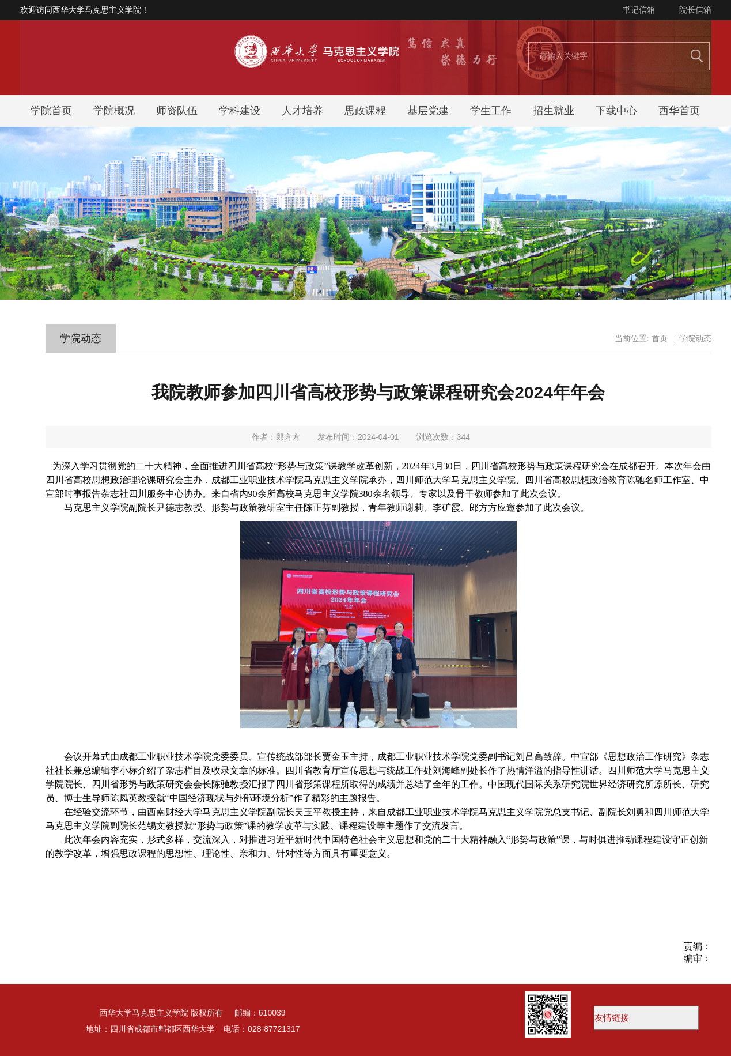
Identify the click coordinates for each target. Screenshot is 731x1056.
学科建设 (239, 110)
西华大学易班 (646, 1018)
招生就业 (553, 110)
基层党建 (428, 110)
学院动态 (695, 338)
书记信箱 (639, 9)
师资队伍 (177, 110)
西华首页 (679, 110)
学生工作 (491, 110)
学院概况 (114, 110)
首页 (660, 338)
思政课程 (365, 110)
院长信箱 (695, 9)
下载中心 (616, 110)
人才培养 (302, 110)
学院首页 (51, 110)
